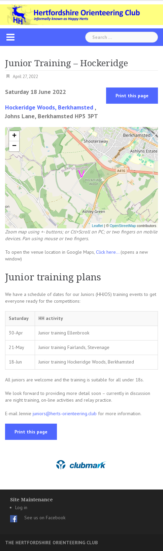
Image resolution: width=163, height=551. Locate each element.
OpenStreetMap (123, 226)
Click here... (108, 252)
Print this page (132, 96)
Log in (21, 507)
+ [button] (14, 136)
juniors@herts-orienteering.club (65, 413)
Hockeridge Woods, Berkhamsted (49, 107)
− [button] (14, 146)
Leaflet (97, 226)
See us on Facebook (44, 518)
